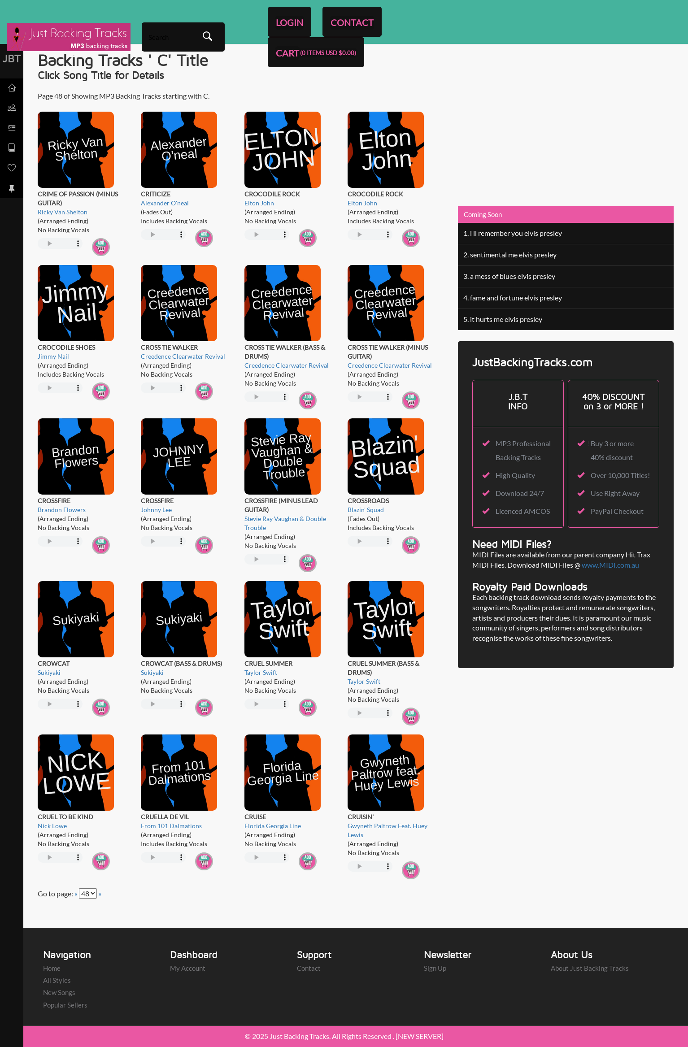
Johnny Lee (156, 509)
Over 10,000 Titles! (620, 475)
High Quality (515, 475)
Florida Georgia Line (272, 826)
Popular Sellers (65, 1005)
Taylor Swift (260, 672)
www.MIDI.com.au (610, 564)
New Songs (59, 992)
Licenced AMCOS (523, 511)
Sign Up (435, 968)
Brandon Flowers (62, 509)
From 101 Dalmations (171, 826)
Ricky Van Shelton (62, 212)
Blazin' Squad (366, 509)
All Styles (57, 980)
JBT (12, 58)
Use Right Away (615, 493)
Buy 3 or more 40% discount (612, 450)
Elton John (259, 203)
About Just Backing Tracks (590, 968)
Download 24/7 (520, 493)
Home (52, 968)
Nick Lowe (52, 826)
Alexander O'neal (165, 203)
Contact (309, 968)
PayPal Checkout (617, 511)
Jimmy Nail (53, 356)
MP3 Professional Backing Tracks (523, 450)
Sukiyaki (49, 672)
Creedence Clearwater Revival (183, 356)
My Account (187, 968)
